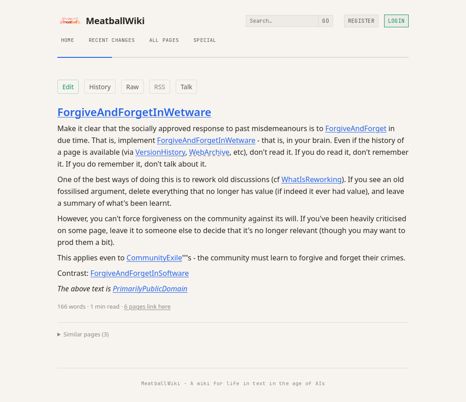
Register (361, 21)
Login (396, 21)
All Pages (164, 40)
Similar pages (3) (86, 334)
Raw (132, 86)
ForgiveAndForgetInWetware (134, 111)
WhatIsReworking (311, 179)
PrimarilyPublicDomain (150, 289)
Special (205, 40)
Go (325, 21)
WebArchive (209, 152)
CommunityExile (154, 258)
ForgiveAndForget (356, 128)
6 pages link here (147, 306)
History (100, 86)
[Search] (282, 21)
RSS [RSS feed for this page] (159, 86)
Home (67, 40)
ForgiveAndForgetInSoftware (140, 273)
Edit (68, 86)
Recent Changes (112, 40)
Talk (186, 86)
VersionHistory (161, 152)
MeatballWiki (101, 20)
